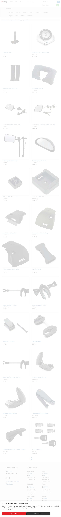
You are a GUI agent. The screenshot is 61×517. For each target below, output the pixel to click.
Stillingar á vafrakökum (38, 513)
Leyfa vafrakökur (14, 513)
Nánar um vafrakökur (7, 509)
